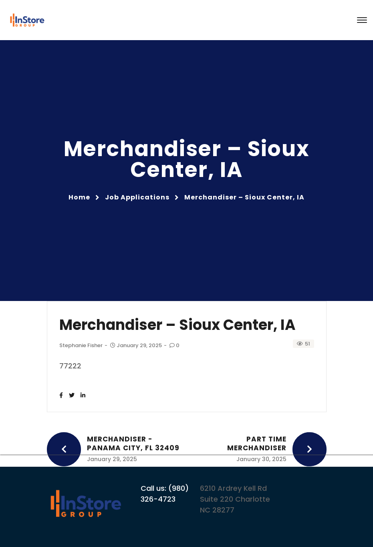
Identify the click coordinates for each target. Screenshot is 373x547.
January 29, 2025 (136, 345)
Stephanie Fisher (81, 345)
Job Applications (137, 197)
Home (79, 197)
